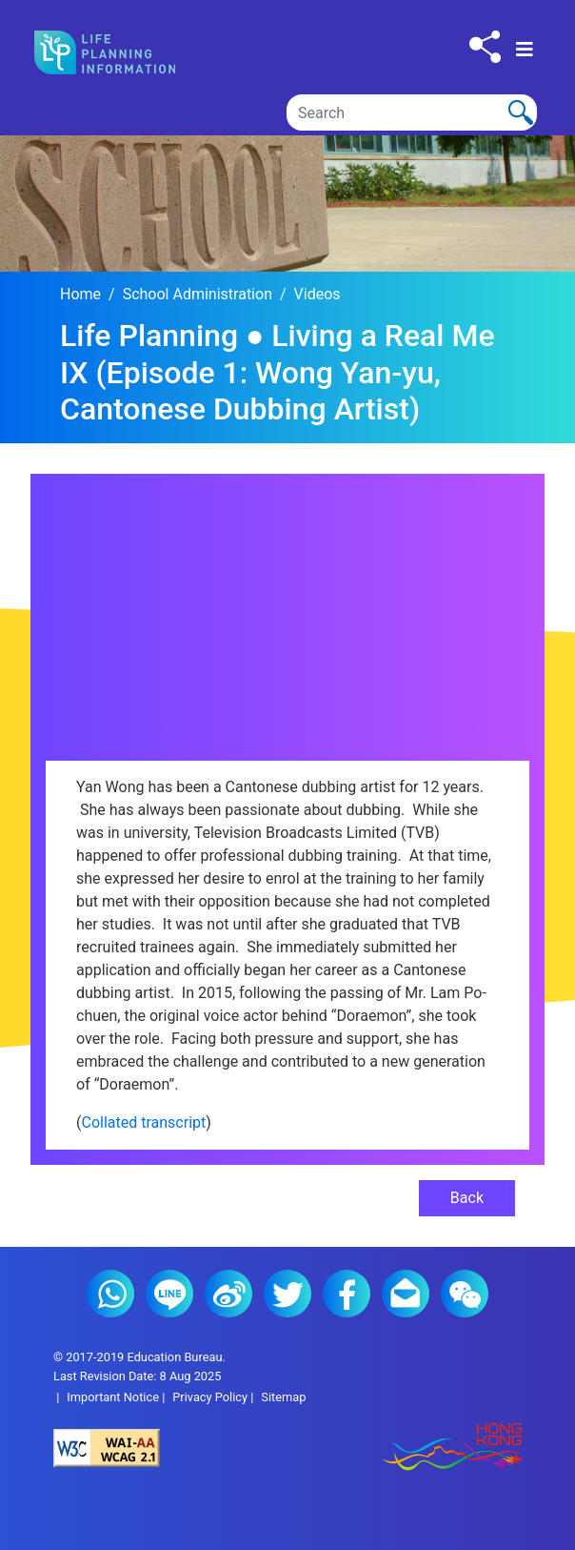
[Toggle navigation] (525, 49)
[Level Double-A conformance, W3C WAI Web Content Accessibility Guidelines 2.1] (170, 1448)
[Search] (412, 112)
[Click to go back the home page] (120, 52)
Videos (317, 294)
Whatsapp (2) (110, 1293)
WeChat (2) (464, 1293)
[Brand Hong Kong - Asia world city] (405, 1448)
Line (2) (169, 1293)
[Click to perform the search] (521, 112)
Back (467, 1198)
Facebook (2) (346, 1293)
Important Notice (113, 1397)
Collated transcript (143, 1122)
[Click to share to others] (485, 47)
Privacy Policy (210, 1397)
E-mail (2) (405, 1293)
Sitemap (283, 1397)
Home (80, 294)
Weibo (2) (228, 1293)
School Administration (197, 294)
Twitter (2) (287, 1293)
